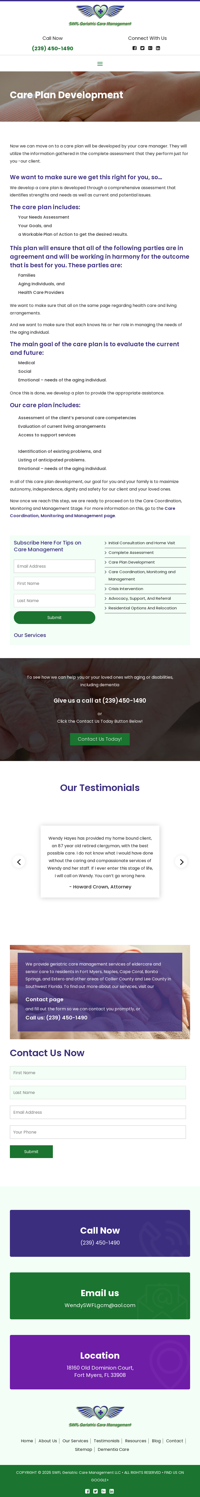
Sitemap (83, 1448)
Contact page (45, 998)
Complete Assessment (131, 552)
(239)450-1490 (124, 700)
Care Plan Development (132, 562)
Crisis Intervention (126, 588)
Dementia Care (113, 1448)
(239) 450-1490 (67, 1016)
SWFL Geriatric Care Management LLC (86, 1470)
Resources (135, 1439)
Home (27, 1439)
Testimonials (107, 1439)
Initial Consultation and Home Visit (142, 543)
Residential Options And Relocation (143, 608)
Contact (174, 1439)
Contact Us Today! (100, 738)
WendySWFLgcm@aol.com (100, 1303)
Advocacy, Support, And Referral (140, 598)
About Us (48, 1439)
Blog (156, 1439)
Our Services (75, 1439)
